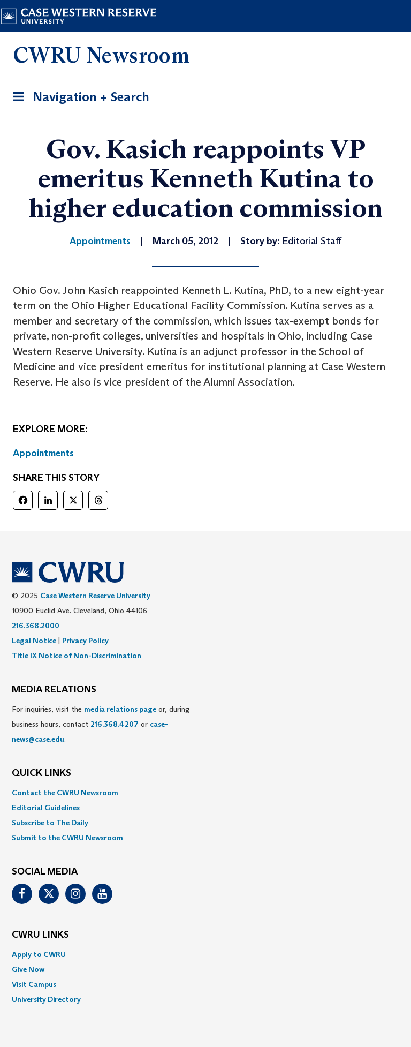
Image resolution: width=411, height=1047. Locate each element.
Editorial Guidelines (46, 807)
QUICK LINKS (41, 773)
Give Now (28, 969)
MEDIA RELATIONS (54, 689)
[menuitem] (205, 792)
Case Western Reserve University (95, 595)
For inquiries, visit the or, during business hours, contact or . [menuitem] (100, 724)
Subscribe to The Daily (50, 822)
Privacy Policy (85, 640)
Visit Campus (34, 984)
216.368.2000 (35, 625)
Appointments (43, 453)
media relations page (120, 709)
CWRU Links (40, 935)
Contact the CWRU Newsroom (65, 792)
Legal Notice (34, 640)
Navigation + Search (77, 99)
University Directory (46, 999)
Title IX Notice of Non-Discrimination (76, 655)
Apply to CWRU (39, 954)
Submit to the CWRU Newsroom (67, 837)
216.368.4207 (114, 724)
